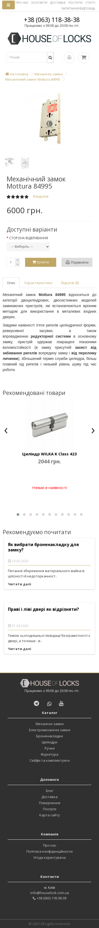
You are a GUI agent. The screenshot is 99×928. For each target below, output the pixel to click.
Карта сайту (49, 815)
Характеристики (38, 282)
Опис (11, 282)
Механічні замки (50, 723)
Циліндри (49, 742)
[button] (18, 514)
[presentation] (6, 430)
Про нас (49, 845)
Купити (40, 262)
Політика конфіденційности (49, 851)
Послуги (49, 809)
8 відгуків (41, 196)
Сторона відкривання (28, 238)
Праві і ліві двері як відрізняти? (43, 609)
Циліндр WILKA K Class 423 (49, 453)
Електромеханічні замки (49, 729)
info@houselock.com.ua (49, 892)
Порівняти (76, 262)
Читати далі (19, 584)
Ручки (50, 748)
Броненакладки (49, 736)
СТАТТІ (90, 3)
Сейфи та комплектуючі (50, 760)
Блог (49, 790)
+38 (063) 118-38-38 (52, 19)
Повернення (49, 802)
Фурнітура (49, 754)
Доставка (49, 796)
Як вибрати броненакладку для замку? (43, 547)
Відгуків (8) (70, 282)
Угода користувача (49, 857)
